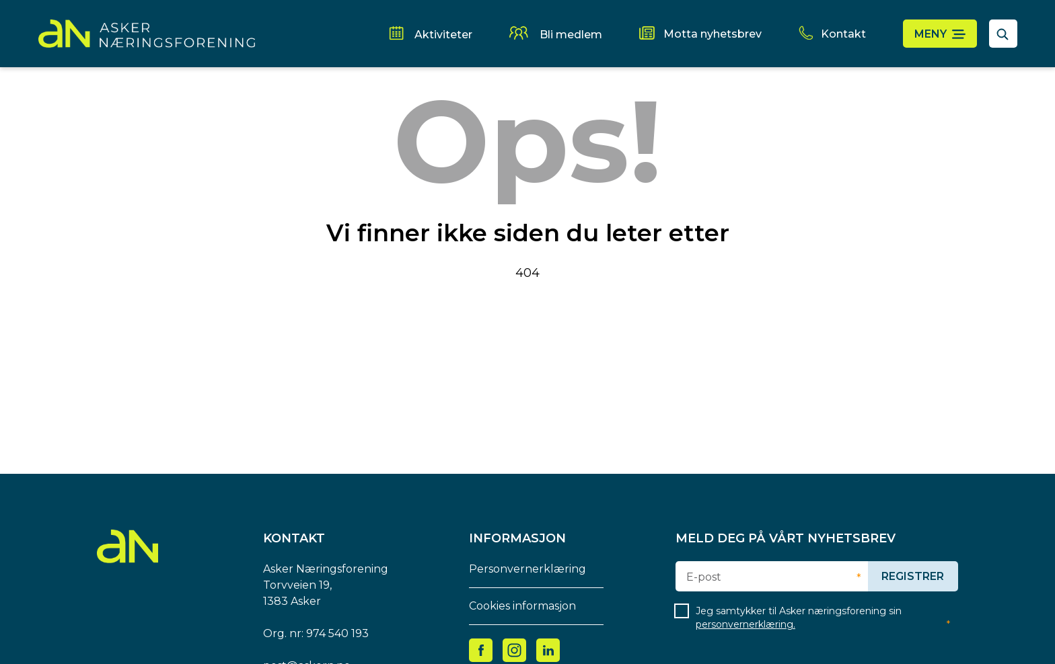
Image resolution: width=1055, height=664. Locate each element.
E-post (703, 577)
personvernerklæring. (745, 624)
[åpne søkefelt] (1003, 33)
